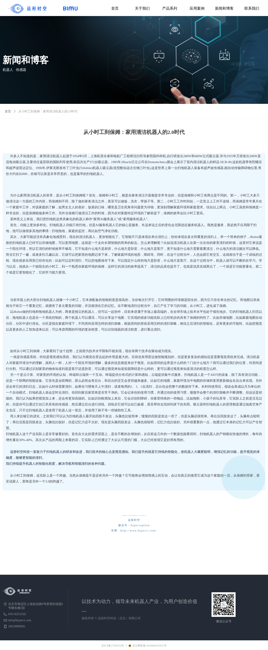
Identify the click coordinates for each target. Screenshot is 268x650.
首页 (8, 111)
